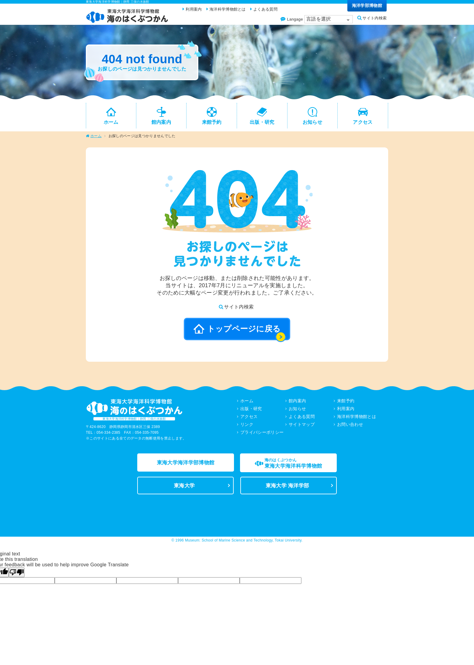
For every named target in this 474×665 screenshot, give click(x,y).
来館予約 (345, 402)
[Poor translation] (16, 576)
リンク (246, 426)
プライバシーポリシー (262, 434)
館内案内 (297, 402)
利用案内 (345, 410)
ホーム (96, 138)
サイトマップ (302, 426)
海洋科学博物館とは (356, 418)
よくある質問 (302, 418)
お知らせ (297, 410)
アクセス (249, 418)
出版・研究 (251, 410)
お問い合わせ (350, 426)
